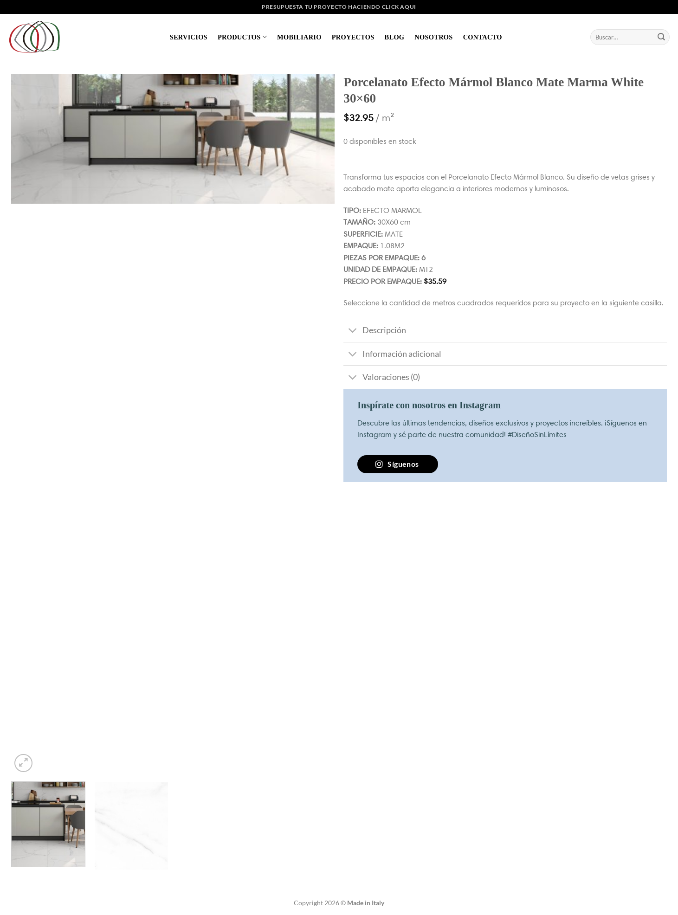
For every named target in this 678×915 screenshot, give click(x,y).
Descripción (374, 332)
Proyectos (353, 37)
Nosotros (433, 37)
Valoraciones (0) (381, 378)
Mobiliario (299, 37)
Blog (395, 37)
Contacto (482, 37)
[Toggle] (352, 332)
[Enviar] (661, 37)
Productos (242, 36)
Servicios (188, 37)
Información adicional (392, 355)
